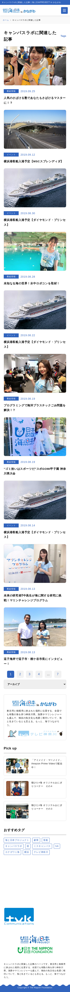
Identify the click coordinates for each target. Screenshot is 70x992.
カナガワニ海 (12, 852)
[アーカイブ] (35, 684)
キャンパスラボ (13, 846)
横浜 (26, 852)
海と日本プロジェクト (17, 840)
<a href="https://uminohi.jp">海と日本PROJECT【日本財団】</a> (35, 878)
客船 (45, 840)
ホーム (6, 20)
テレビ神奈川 (41, 852)
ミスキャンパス (42, 846)
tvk (57, 846)
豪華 (36, 840)
